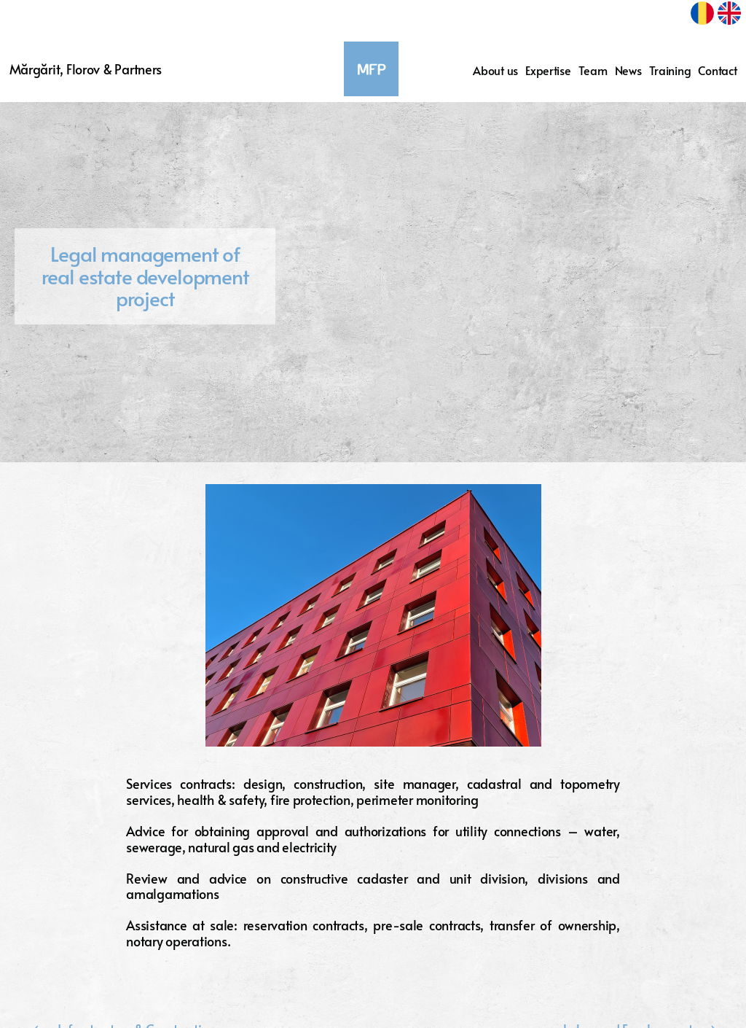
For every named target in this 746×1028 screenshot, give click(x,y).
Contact (717, 70)
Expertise (548, 70)
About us (495, 70)
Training (670, 70)
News (628, 70)
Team (593, 70)
